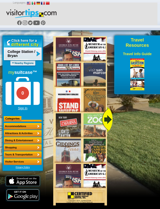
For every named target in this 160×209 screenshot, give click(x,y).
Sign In (22, 108)
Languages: (19, 2)
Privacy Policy (23, 167)
